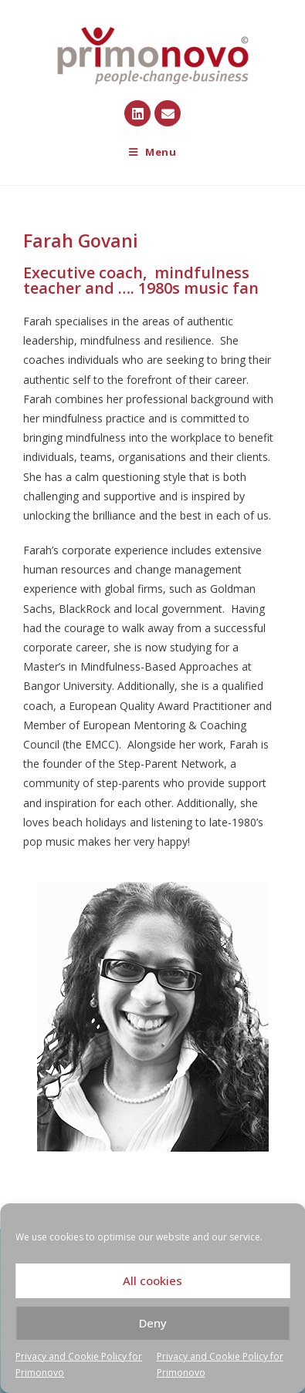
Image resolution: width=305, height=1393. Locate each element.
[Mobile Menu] (153, 152)
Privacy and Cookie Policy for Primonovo (78, 1365)
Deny (153, 1323)
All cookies (152, 1280)
